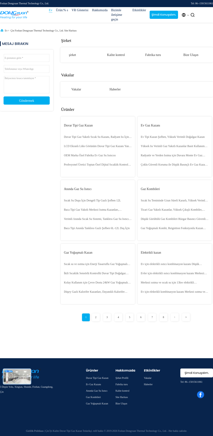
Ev (50, 10)
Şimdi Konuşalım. (163, 15)
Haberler (115, 89)
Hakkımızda (100, 10)
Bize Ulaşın (190, 55)
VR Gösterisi (80, 10)
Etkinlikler (139, 10)
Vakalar (76, 89)
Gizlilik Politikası (34, 431)
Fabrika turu (153, 55)
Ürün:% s (62, 10)
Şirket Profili (122, 378)
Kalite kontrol (116, 55)
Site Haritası (122, 397)
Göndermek (26, 100)
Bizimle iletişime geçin (116, 14)
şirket (72, 55)
